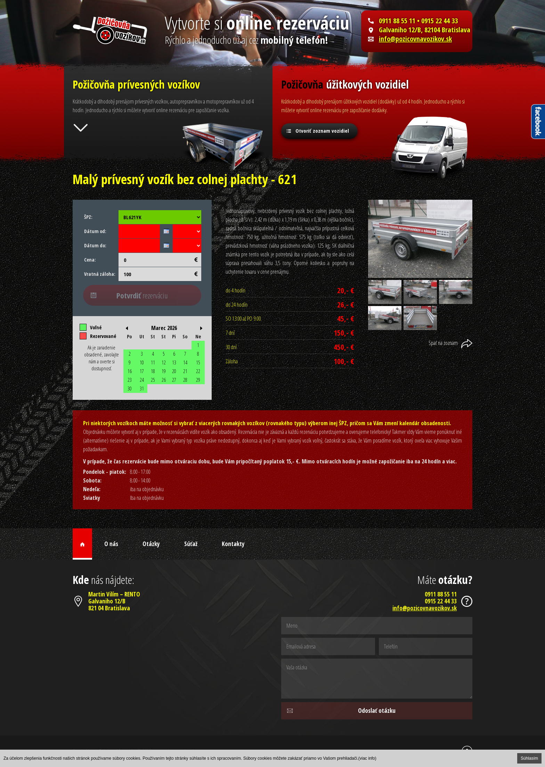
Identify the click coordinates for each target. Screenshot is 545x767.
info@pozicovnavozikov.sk (415, 38)
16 (130, 371)
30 (130, 388)
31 (142, 388)
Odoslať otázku (377, 711)
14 (185, 362)
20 (174, 371)
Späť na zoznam (443, 343)
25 (153, 380)
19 (164, 371)
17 (142, 371)
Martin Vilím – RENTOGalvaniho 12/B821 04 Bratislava (114, 601)
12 (164, 362)
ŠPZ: (88, 217)
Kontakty (233, 544)
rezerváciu (142, 295)
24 (142, 380)
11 (153, 362)
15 (198, 362)
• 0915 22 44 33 (436, 20)
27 (174, 380)
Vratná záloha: (99, 274)
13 (174, 362)
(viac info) (367, 758)
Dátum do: (95, 245)
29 (198, 380)
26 (164, 380)
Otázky (151, 544)
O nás (111, 544)
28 (185, 380)
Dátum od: (95, 231)
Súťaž (190, 544)
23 (130, 380)
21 (185, 371)
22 (198, 371)
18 (153, 371)
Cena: (90, 259)
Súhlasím (529, 758)
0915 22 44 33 (441, 601)
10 (142, 362)
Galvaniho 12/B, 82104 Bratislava (424, 29)
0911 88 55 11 (397, 20)
